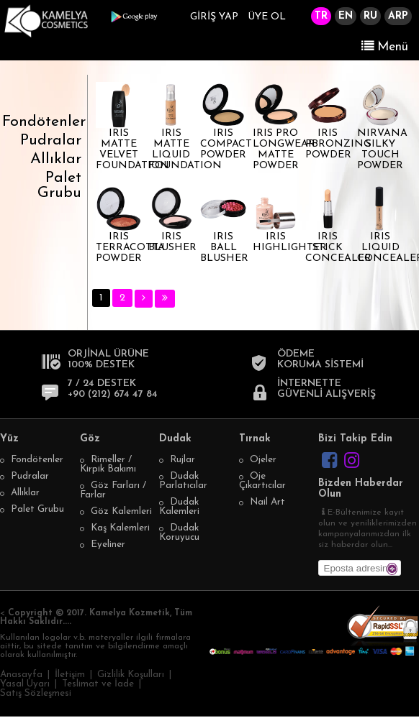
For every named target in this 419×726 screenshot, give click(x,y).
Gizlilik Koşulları (130, 674)
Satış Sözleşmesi (35, 693)
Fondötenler (44, 121)
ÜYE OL (267, 17)
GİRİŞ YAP (214, 17)
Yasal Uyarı (25, 684)
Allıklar (55, 159)
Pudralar (50, 140)
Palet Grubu (59, 185)
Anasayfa (21, 674)
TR (321, 16)
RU (370, 16)
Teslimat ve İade (98, 684)
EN (345, 16)
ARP (398, 16)
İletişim (70, 674)
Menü (384, 46)
